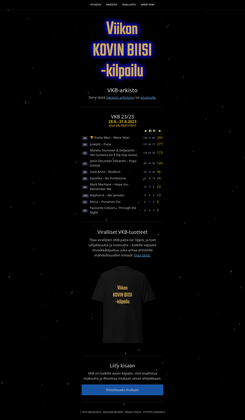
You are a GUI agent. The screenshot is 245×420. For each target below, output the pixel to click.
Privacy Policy (133, 411)
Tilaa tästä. (142, 255)
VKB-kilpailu (94, 411)
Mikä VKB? (148, 4)
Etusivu (95, 4)
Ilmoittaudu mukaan (122, 389)
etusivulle (148, 97)
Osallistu (129, 4)
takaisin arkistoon (120, 97)
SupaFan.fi (159, 411)
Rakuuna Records (113, 411)
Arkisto (111, 4)
